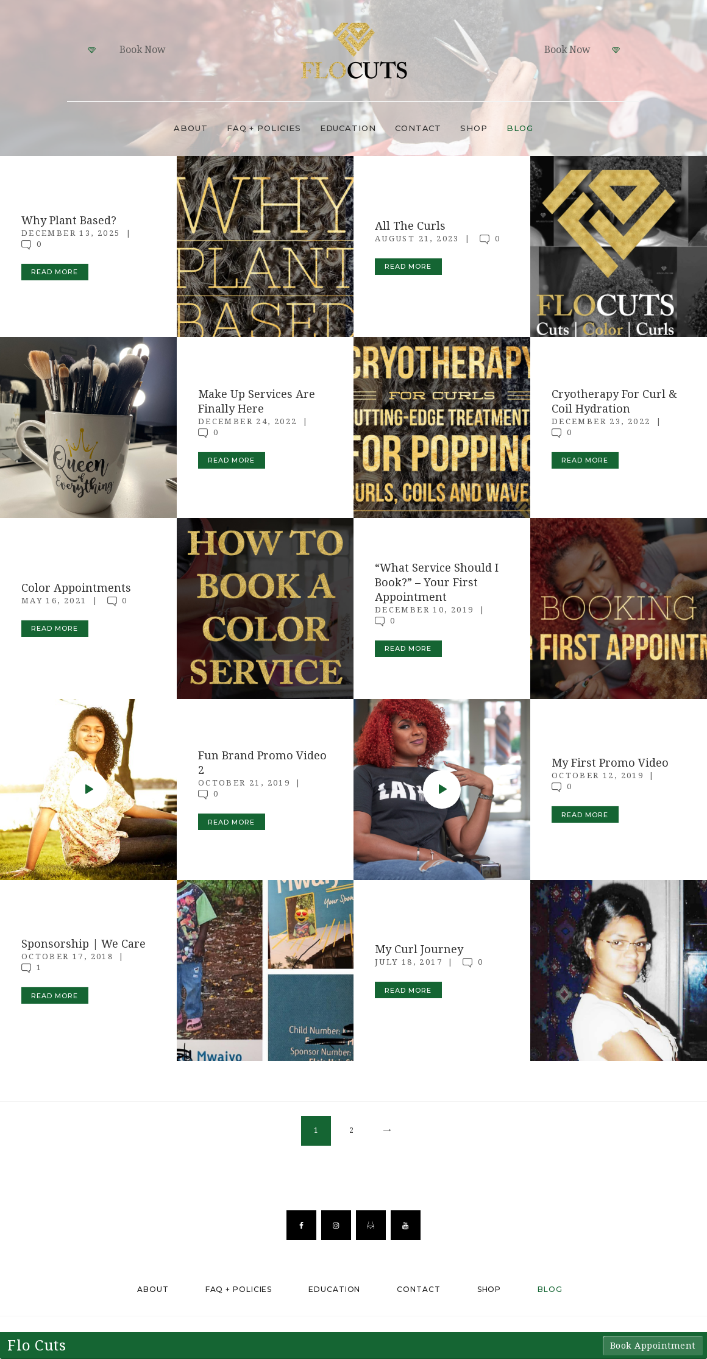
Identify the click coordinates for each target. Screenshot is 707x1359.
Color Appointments (76, 587)
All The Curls (410, 225)
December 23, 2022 (601, 421)
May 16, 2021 (54, 600)
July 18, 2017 (408, 962)
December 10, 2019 (424, 609)
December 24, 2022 (247, 421)
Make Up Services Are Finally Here (256, 401)
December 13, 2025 (71, 233)
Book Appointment (652, 1345)
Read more (54, 272)
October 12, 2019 (598, 775)
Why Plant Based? (68, 220)
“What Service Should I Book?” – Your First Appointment (437, 582)
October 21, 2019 (244, 782)
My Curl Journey (419, 949)
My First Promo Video (610, 762)
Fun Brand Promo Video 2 (262, 762)
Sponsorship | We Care (83, 943)
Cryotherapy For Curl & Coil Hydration (614, 401)
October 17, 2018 (67, 956)
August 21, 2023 (417, 238)
